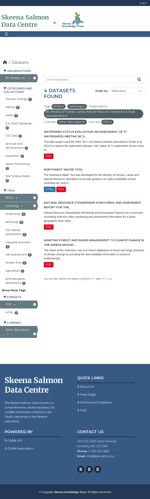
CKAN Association (19, 448)
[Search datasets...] (89, 79)
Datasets (20, 62)
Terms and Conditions (94, 402)
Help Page (86, 394)
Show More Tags (14, 290)
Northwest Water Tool (63, 169)
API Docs (106, 278)
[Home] (5, 62)
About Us (85, 386)
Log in (143, 2)
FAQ (82, 410)
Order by (101, 91)
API (93, 278)
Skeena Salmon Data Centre (25, 21)
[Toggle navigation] (6, 34)
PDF (49, 156)
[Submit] (139, 79)
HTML (50, 189)
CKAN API (13, 440)
